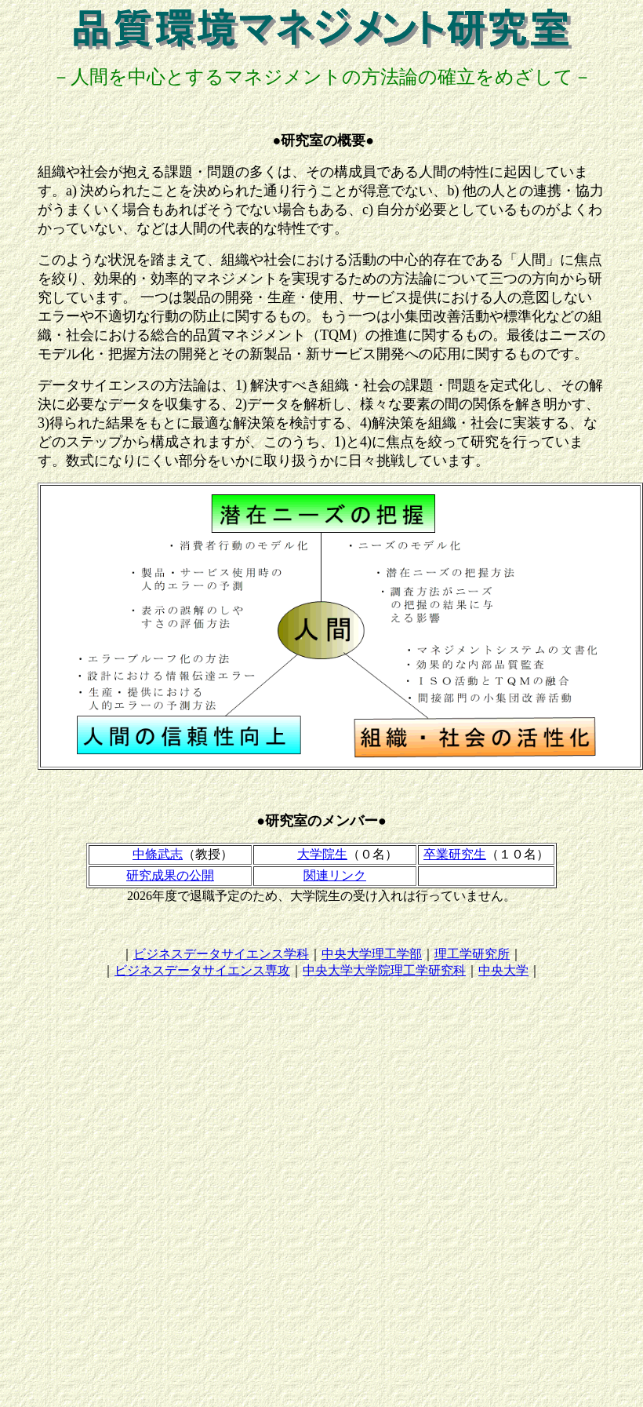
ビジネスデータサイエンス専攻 (202, 970)
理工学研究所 (472, 953)
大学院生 (322, 854)
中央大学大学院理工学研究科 (384, 970)
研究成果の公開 (170, 875)
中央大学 (503, 970)
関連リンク (334, 875)
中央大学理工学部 (372, 953)
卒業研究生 (454, 854)
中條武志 (158, 854)
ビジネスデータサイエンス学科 (221, 953)
